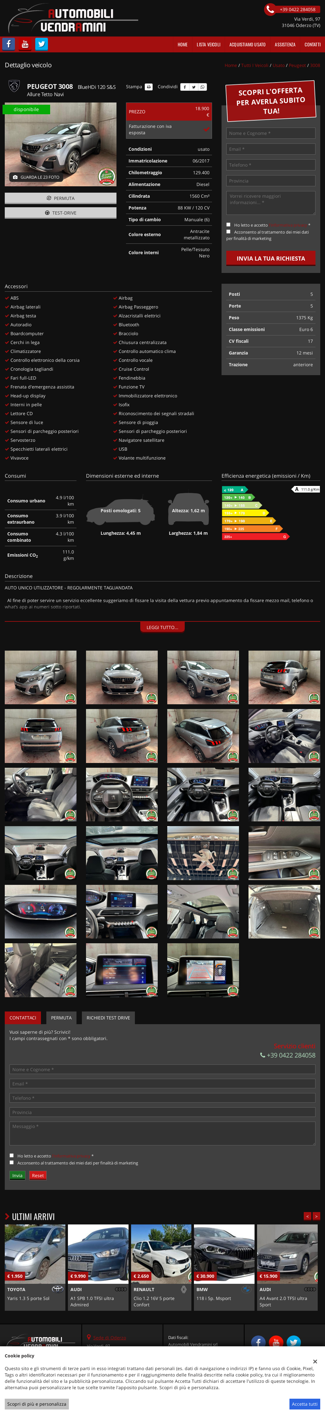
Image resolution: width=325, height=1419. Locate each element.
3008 (315, 65)
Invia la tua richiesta (271, 258)
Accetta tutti (305, 1404)
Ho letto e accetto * (272, 225)
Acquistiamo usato (247, 44)
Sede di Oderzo (109, 1338)
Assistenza (285, 44)
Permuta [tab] (61, 1018)
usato (279, 65)
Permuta (61, 198)
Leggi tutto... (162, 627)
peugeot (297, 65)
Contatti (313, 44)
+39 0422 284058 (287, 1055)
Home (183, 44)
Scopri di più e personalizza (36, 1404)
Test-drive (60, 213)
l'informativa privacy (288, 225)
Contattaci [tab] (23, 1018)
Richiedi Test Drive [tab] (108, 1018)
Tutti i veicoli (255, 65)
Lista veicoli (208, 44)
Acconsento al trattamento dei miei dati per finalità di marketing (77, 1163)
